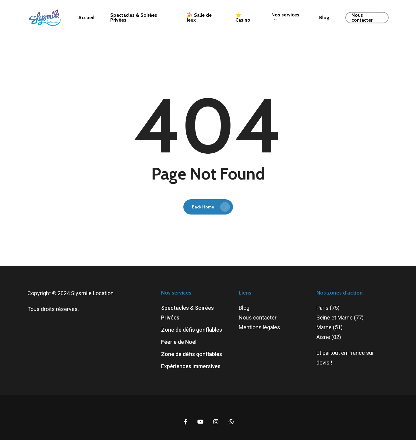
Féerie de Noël (178, 342)
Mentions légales (259, 327)
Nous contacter (258, 317)
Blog (244, 308)
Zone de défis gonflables (191, 330)
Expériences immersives (190, 366)
